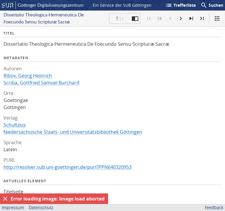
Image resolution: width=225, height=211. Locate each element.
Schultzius (15, 125)
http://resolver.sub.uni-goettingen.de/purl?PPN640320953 (68, 167)
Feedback (214, 207)
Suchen (211, 5)
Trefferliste (180, 5)
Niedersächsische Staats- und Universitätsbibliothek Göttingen (73, 132)
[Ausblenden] (5, 198)
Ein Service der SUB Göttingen (122, 5)
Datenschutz (41, 207)
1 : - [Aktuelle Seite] (119, 18)
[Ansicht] (217, 18)
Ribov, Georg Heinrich (28, 75)
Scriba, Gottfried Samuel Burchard (41, 82)
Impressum (13, 207)
